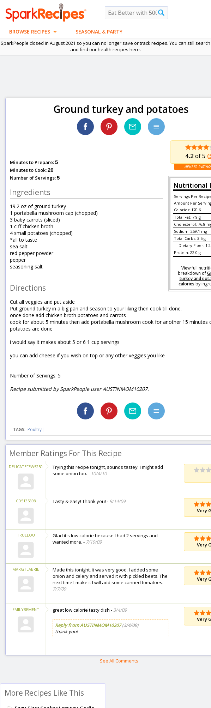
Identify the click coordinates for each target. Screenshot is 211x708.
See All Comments (119, 661)
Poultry (35, 429)
